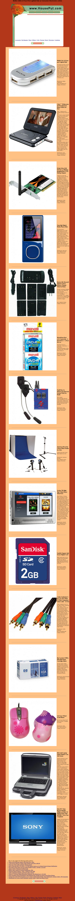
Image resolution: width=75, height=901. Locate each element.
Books (46, 40)
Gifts (38, 40)
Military (34, 40)
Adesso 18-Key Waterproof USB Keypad (18, 868)
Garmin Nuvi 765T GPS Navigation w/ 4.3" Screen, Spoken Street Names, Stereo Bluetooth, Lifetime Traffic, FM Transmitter (38, 876)
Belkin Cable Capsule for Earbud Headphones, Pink (21, 870)
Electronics (51, 40)
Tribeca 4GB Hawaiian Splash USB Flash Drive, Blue (21, 862)
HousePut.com (38, 900)
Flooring (42, 40)
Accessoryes (16, 897)
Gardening (57, 40)
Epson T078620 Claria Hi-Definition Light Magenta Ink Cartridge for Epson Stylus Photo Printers (32, 875)
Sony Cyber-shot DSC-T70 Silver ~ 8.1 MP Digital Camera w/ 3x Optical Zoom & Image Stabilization (33, 866)
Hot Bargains (25, 40)
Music (60, 897)
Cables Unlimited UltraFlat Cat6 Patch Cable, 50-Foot (21, 872)
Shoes (30, 40)
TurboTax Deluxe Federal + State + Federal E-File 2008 (22, 871)
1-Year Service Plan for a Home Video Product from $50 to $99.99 (24, 863)
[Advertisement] (37, 29)
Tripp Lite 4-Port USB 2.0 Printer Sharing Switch (20, 864)
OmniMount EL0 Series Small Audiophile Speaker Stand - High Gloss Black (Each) (28, 878)
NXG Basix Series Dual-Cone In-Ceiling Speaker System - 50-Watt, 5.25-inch (27, 867)
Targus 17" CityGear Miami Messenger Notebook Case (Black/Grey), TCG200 (27, 874)
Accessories (18, 40)
